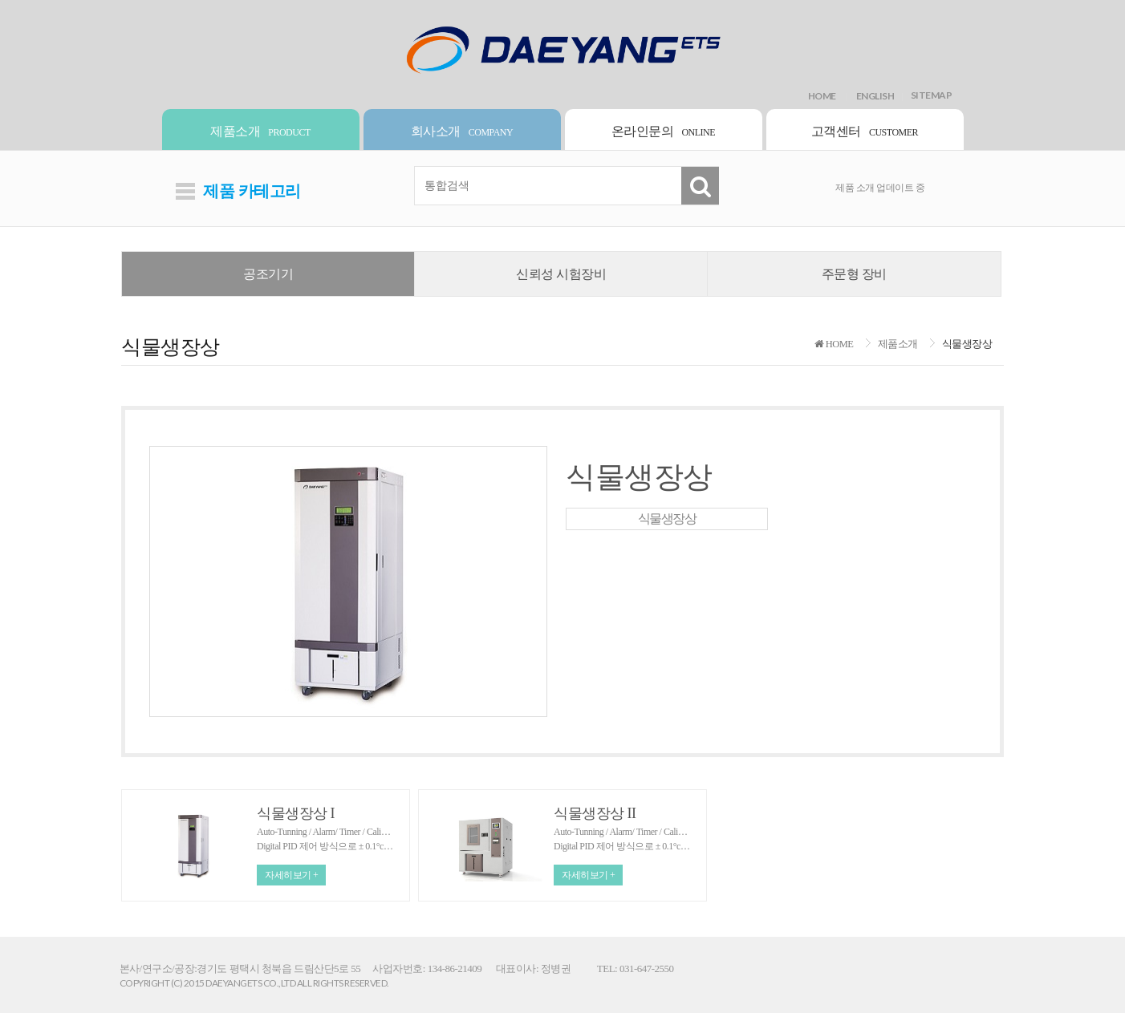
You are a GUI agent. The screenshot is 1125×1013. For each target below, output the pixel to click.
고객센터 (864, 131)
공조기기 (268, 274)
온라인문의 (663, 131)
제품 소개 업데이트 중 (879, 187)
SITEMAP (931, 97)
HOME (822, 96)
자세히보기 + (291, 875)
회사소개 (462, 131)
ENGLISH (875, 96)
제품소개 (260, 131)
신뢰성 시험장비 (561, 274)
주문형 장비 (854, 274)
